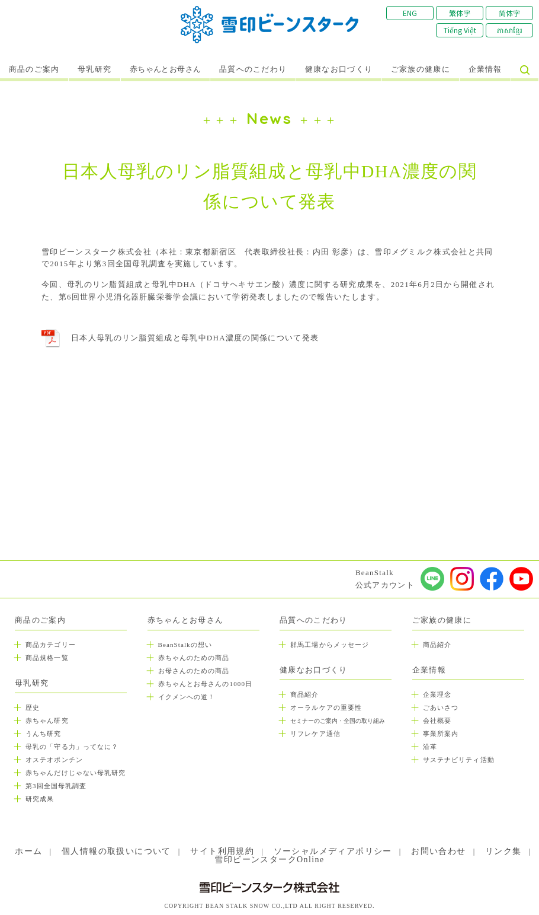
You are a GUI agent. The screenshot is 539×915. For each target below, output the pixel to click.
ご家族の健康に (420, 69)
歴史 (32, 707)
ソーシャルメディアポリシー (333, 851)
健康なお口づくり (339, 69)
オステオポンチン (54, 759)
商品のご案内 (34, 69)
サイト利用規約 (222, 851)
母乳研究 (94, 69)
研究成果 (39, 798)
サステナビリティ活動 (459, 759)
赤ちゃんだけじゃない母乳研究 (75, 772)
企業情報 (485, 69)
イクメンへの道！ (187, 696)
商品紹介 (304, 694)
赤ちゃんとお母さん (165, 69)
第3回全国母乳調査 (55, 785)
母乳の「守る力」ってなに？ (71, 746)
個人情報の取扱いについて (116, 851)
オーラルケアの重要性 (326, 707)
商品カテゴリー (50, 644)
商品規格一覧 (47, 657)
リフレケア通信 (315, 733)
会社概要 (437, 720)
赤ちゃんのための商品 (194, 657)
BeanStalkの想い (185, 644)
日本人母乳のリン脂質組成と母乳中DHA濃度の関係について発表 (195, 337)
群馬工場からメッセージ (329, 644)
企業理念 (437, 694)
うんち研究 (43, 733)
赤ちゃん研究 (47, 720)
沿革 (430, 746)
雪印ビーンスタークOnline (269, 859)
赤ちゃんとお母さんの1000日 (205, 683)
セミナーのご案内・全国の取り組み (337, 721)
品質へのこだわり (253, 69)
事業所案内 (441, 733)
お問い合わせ (438, 851)
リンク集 (503, 851)
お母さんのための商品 (194, 670)
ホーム (28, 851)
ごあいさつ (441, 707)
